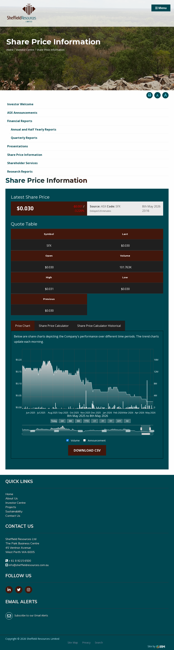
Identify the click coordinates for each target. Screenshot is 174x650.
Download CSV (87, 450)
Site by (156, 646)
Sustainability (14, 511)
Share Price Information (24, 155)
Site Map (73, 642)
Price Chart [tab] (22, 326)
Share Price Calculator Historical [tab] (99, 326)
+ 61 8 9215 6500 (20, 560)
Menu (161, 8)
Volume (75, 440)
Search (99, 642)
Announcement (97, 440)
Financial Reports (19, 121)
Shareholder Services (22, 163)
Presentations (17, 146)
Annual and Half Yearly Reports (33, 129)
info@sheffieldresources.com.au (29, 565)
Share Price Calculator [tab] (54, 326)
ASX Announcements (22, 113)
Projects (10, 507)
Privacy (86, 642)
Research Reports (20, 172)
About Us (11, 498)
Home (9, 494)
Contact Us (12, 515)
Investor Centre (15, 502)
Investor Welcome (20, 104)
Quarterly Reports (24, 138)
